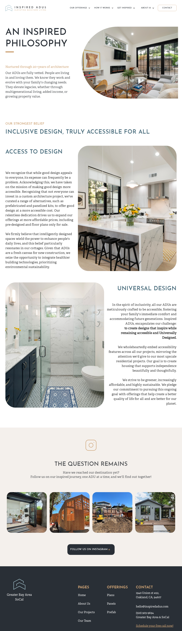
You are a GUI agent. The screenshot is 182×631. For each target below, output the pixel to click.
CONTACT (167, 8)
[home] (26, 8)
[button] (79, 8)
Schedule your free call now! (154, 626)
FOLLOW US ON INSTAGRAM (88, 549)
